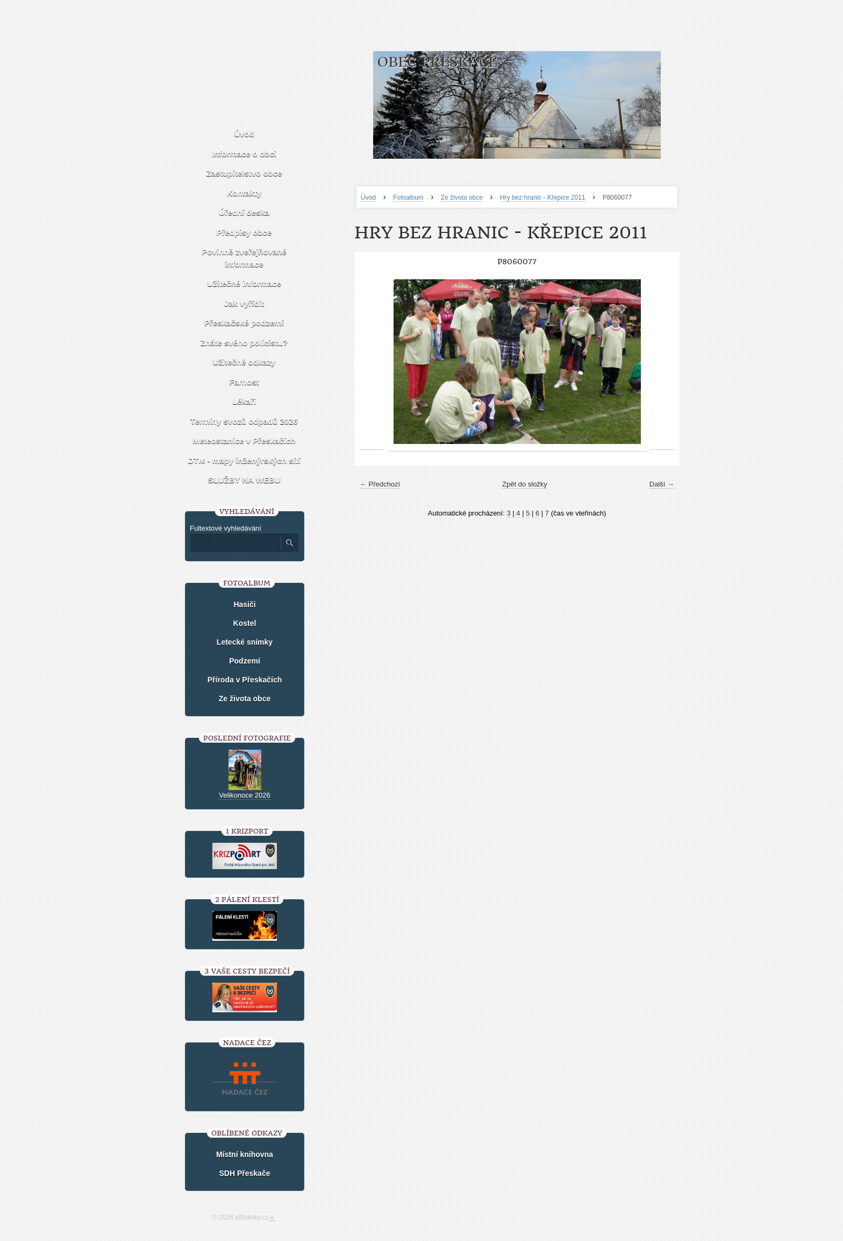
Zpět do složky (524, 484)
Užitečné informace (244, 283)
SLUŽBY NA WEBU (244, 479)
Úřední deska (244, 212)
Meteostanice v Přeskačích (244, 440)
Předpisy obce (244, 232)
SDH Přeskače (244, 1173)
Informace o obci (244, 153)
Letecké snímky (245, 642)
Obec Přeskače (437, 62)
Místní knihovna (244, 1154)
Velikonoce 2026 (244, 795)
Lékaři (244, 401)
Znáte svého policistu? (244, 342)
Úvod (368, 197)
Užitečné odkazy (244, 361)
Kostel (244, 623)
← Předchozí (380, 484)
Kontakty (244, 193)
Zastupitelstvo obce (244, 173)
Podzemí (244, 661)
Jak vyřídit (244, 303)
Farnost (244, 381)
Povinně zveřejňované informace (244, 258)
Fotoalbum (408, 197)
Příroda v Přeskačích (245, 679)
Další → (661, 484)
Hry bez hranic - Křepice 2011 (542, 197)
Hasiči (244, 604)
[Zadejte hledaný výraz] (235, 543)
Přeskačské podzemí (244, 322)
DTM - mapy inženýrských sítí (244, 460)
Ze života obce (462, 197)
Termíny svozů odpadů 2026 (244, 421)
